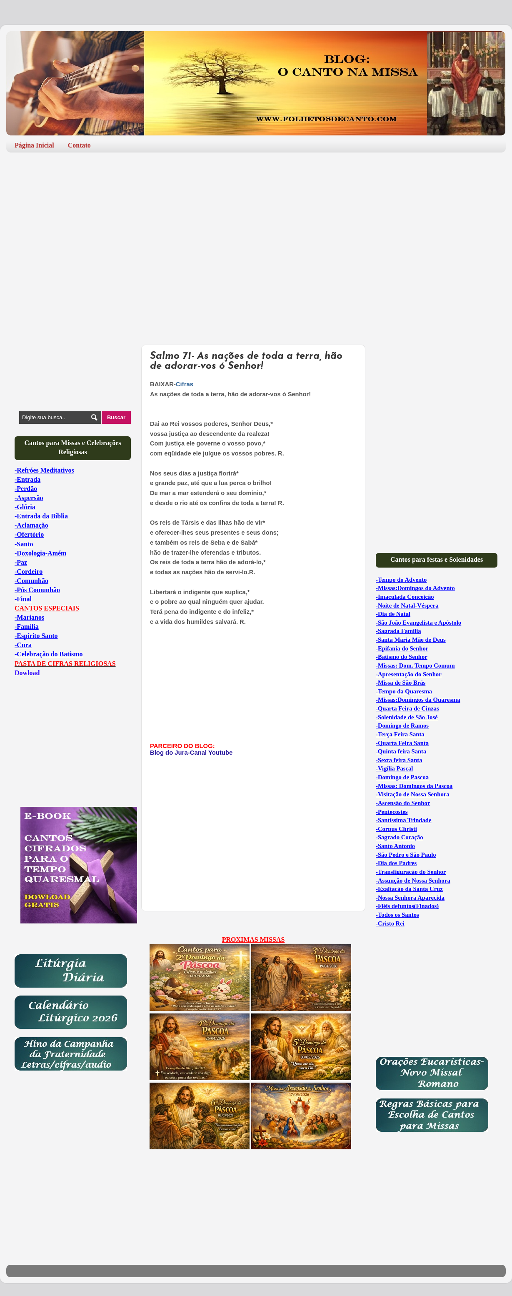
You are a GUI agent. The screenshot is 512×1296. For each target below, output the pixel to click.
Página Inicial (34, 145)
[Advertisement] (256, 223)
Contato (79, 145)
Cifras (184, 384)
